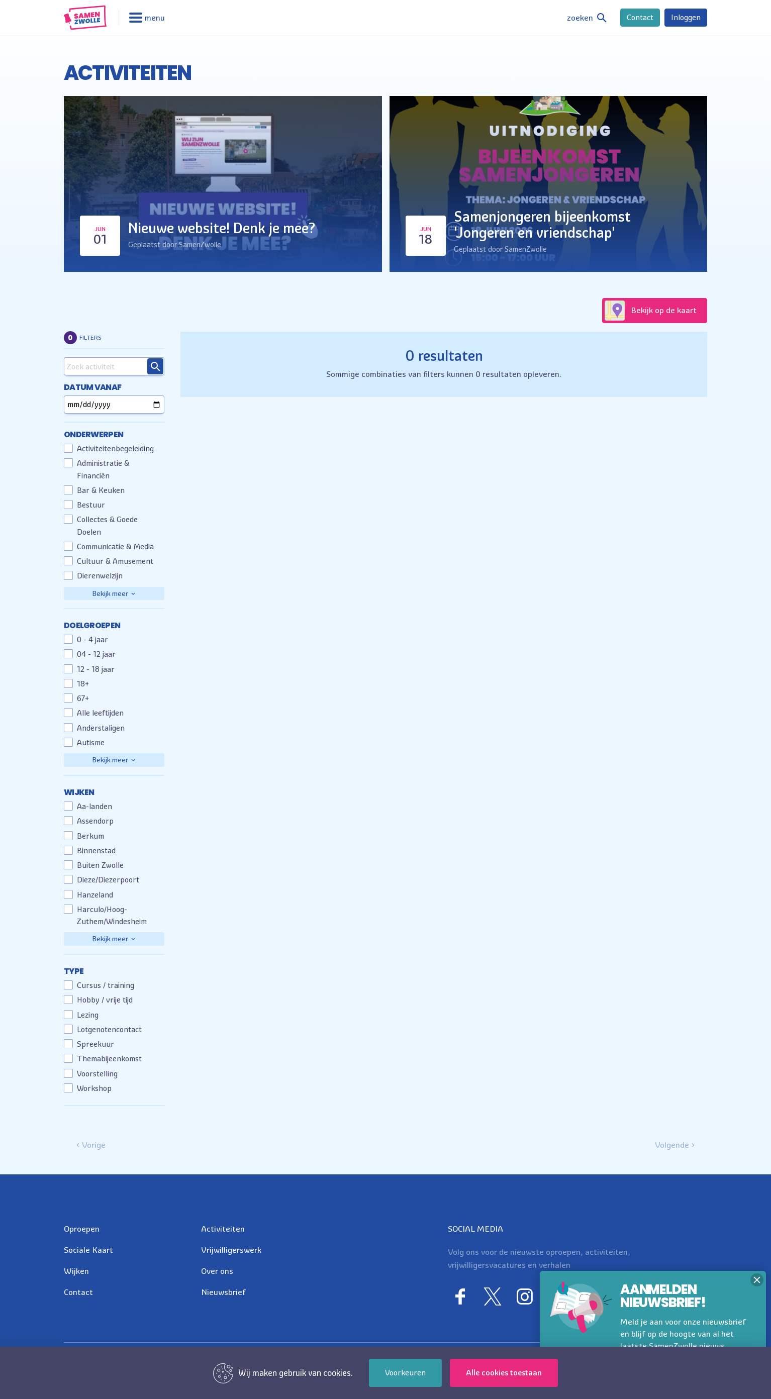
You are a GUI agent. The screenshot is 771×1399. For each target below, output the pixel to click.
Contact (640, 17)
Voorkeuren (405, 1372)
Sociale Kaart (88, 1250)
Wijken (76, 1271)
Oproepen (82, 1229)
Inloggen (686, 17)
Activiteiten (223, 1229)
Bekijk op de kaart (651, 311)
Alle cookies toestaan (504, 1372)
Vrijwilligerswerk (231, 1250)
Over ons (217, 1271)
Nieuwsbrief (223, 1292)
